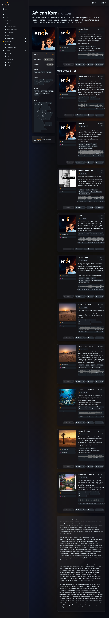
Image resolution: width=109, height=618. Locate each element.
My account (6, 41)
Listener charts (10, 27)
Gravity (81, 123)
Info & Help (6, 50)
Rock (87, 97)
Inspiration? (9, 38)
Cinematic (37, 72)
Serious (36, 95)
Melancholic (38, 93)
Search (8, 21)
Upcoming (9, 33)
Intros (36, 80)
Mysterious (44, 91)
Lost (80, 216)
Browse (8, 24)
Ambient (88, 189)
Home (5, 9)
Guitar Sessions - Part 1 (87, 76)
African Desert (84, 431)
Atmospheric (46, 93)
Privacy (8, 65)
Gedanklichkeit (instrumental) (90, 170)
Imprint (8, 62)
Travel (36, 84)
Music (5, 18)
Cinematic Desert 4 (86, 346)
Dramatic (37, 91)
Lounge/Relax (89, 492)
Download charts (11, 30)
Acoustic (49, 72)
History (47, 81)
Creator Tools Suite (9, 15)
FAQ (7, 56)
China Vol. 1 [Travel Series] (89, 475)
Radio (7, 35)
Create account (10, 47)
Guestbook (9, 59)
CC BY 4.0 (50, 54)
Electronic (88, 144)
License (8, 53)
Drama (41, 81)
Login (7, 44)
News (5, 12)
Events (36, 81)
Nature (41, 84)
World (43, 72)
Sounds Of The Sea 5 (86, 389)
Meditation (49, 80)
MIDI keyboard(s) (39, 139)
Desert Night (83, 257)
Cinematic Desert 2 (86, 304)
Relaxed (51, 91)
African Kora (83, 29)
